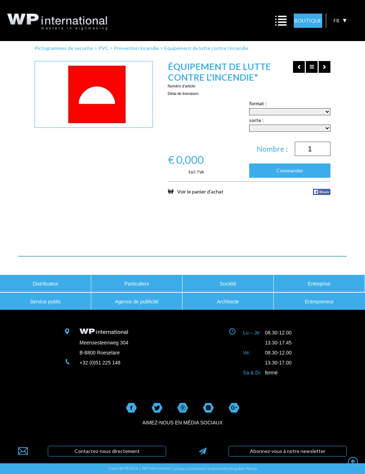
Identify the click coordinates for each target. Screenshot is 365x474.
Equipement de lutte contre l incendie (206, 48)
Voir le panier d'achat (195, 191)
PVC (103, 48)
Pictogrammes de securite (64, 48)
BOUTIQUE (308, 20)
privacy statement (189, 469)
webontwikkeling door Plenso (232, 469)
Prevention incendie (136, 48)
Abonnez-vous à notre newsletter (287, 451)
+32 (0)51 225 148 (99, 362)
